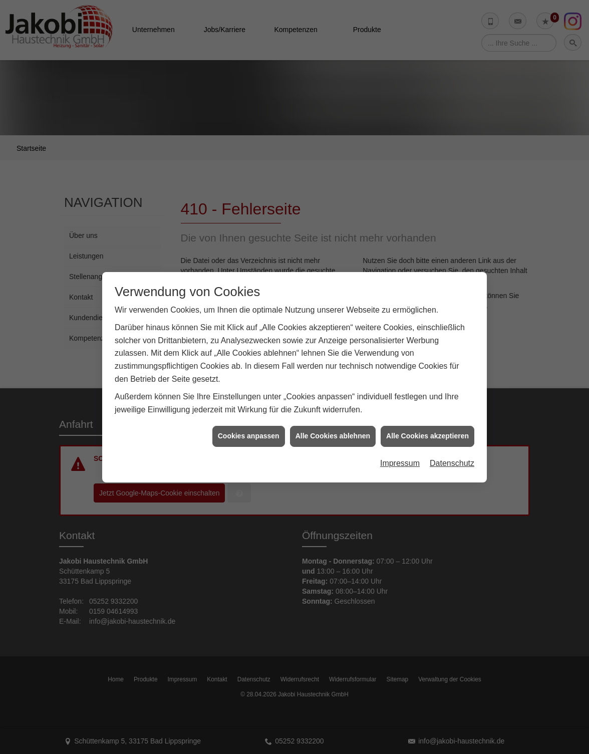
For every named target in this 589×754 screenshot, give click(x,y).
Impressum (400, 455)
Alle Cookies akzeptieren (427, 428)
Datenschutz (452, 455)
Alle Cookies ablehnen (333, 428)
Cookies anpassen (248, 428)
